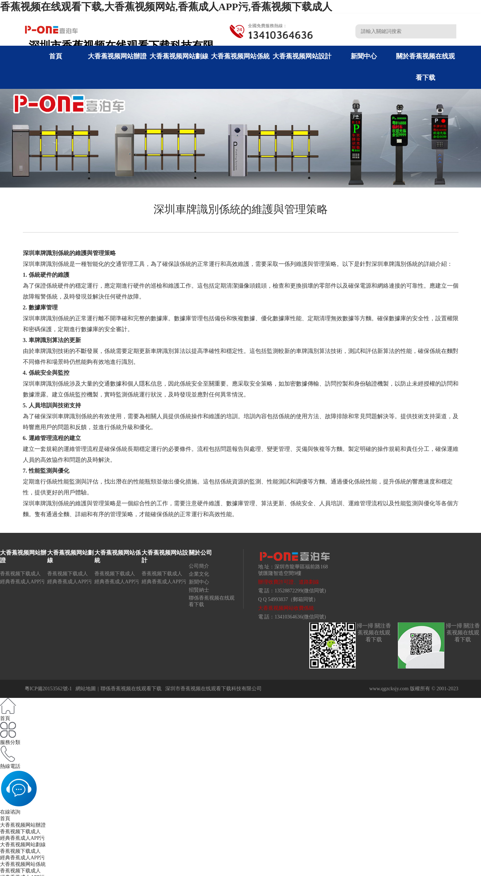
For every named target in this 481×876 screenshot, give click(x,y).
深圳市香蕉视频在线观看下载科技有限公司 (213, 688)
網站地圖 (86, 688)
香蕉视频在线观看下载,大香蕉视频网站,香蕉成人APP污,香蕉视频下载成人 (166, 6)
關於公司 (200, 553)
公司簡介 (199, 566)
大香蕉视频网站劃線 (179, 56)
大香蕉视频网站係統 (240, 56)
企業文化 (199, 574)
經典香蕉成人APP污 (22, 581)
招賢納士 (199, 590)
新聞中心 (364, 56)
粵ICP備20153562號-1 (48, 688)
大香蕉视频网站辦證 (117, 56)
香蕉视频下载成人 (20, 573)
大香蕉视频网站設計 (302, 56)
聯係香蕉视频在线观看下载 (131, 688)
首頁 (55, 56)
